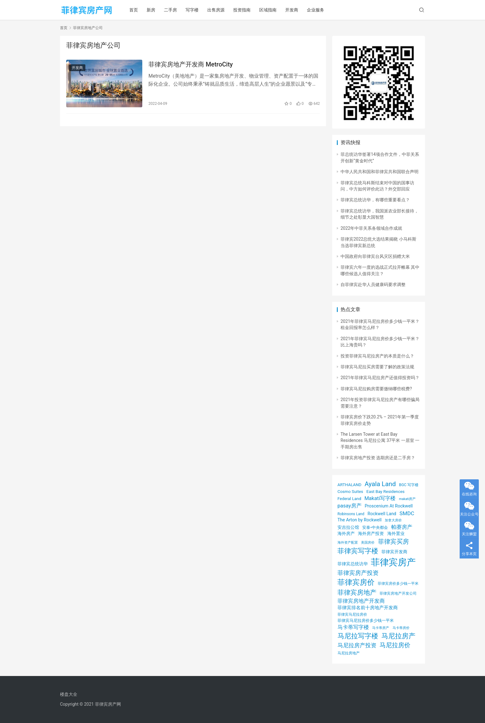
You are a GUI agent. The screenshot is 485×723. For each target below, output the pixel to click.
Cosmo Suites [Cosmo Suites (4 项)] (350, 491)
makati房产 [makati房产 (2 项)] (407, 499)
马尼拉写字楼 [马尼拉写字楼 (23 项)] (357, 636)
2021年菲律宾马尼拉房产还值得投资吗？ (380, 377)
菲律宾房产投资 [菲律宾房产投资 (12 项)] (358, 573)
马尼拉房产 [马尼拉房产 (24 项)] (398, 636)
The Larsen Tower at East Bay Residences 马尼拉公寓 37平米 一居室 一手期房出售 (380, 440)
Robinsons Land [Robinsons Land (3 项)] (350, 514)
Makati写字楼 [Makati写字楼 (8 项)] (380, 498)
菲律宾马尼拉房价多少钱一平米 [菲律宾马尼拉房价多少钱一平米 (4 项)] (365, 620)
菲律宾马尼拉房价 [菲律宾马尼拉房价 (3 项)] (352, 614)
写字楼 (192, 9)
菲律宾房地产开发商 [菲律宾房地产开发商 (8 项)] (361, 601)
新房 (151, 9)
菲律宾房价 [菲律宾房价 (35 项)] (356, 582)
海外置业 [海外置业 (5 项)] (396, 533)
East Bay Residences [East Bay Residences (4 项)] (386, 491)
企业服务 (315, 9)
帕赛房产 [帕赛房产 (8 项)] (401, 527)
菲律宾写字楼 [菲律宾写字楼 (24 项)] (357, 551)
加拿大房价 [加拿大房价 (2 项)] (393, 520)
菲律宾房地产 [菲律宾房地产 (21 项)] (356, 592)
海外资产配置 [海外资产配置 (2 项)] (347, 543)
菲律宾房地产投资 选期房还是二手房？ (378, 457)
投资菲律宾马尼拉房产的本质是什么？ (377, 355)
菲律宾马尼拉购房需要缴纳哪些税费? (376, 388)
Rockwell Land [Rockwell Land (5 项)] (381, 513)
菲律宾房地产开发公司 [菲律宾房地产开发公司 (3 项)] (398, 593)
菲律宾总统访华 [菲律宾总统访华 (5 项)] (352, 564)
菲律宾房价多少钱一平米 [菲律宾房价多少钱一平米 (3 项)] (398, 583)
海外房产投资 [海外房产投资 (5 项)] (371, 533)
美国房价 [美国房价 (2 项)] (368, 543)
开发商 (291, 9)
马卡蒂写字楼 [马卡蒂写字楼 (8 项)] (353, 627)
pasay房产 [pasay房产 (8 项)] (349, 506)
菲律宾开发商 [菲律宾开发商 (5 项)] (394, 551)
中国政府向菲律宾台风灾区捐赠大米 (375, 256)
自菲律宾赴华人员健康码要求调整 (373, 284)
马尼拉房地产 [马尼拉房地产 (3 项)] (348, 653)
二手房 (170, 9)
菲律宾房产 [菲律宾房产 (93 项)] (393, 562)
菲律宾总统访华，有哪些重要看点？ (375, 199)
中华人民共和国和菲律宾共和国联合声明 (379, 171)
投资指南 (242, 9)
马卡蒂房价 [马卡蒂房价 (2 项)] (401, 628)
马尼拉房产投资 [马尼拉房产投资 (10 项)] (356, 645)
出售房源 (216, 9)
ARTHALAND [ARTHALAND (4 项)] (349, 484)
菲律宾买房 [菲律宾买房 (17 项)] (393, 541)
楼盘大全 (68, 694)
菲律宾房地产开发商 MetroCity (190, 64)
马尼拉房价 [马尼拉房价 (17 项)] (395, 645)
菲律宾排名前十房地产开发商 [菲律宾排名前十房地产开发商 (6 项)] (367, 607)
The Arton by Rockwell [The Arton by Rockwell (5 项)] (359, 520)
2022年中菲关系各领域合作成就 (371, 228)
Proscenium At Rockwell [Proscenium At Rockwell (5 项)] (389, 506)
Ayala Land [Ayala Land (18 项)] (380, 484)
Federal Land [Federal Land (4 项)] (349, 498)
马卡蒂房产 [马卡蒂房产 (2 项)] (380, 628)
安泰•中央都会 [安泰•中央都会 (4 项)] (375, 527)
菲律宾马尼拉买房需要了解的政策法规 (377, 366)
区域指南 (268, 9)
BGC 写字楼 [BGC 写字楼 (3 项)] (408, 485)
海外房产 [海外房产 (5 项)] (346, 533)
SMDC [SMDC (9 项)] (406, 513)
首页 (133, 9)
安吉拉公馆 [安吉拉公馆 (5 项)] (348, 527)
